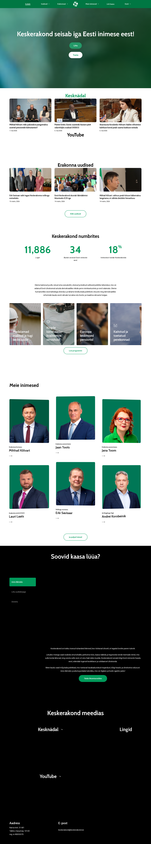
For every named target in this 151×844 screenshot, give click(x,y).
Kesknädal (75, 95)
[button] (75, 45)
